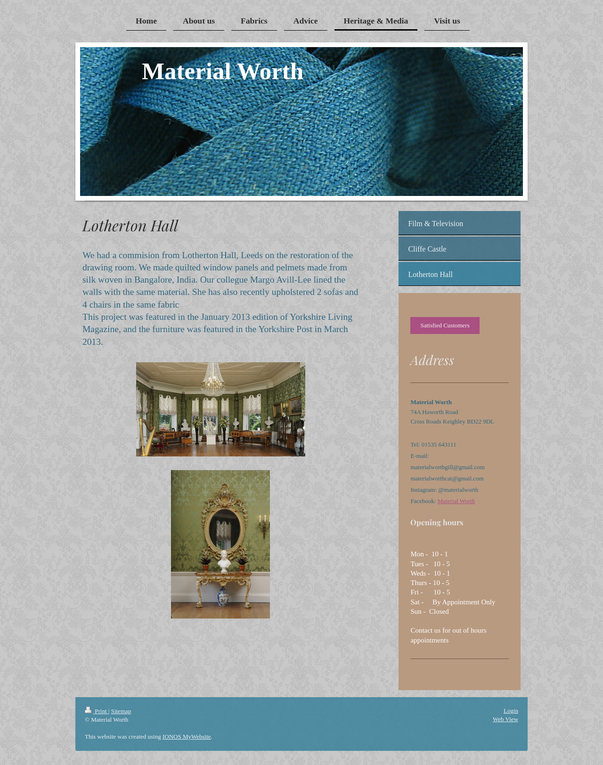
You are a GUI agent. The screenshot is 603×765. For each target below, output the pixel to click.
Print (96, 711)
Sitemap (121, 711)
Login (511, 710)
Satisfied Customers (444, 325)
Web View (505, 719)
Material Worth (456, 501)
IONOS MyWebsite (187, 736)
